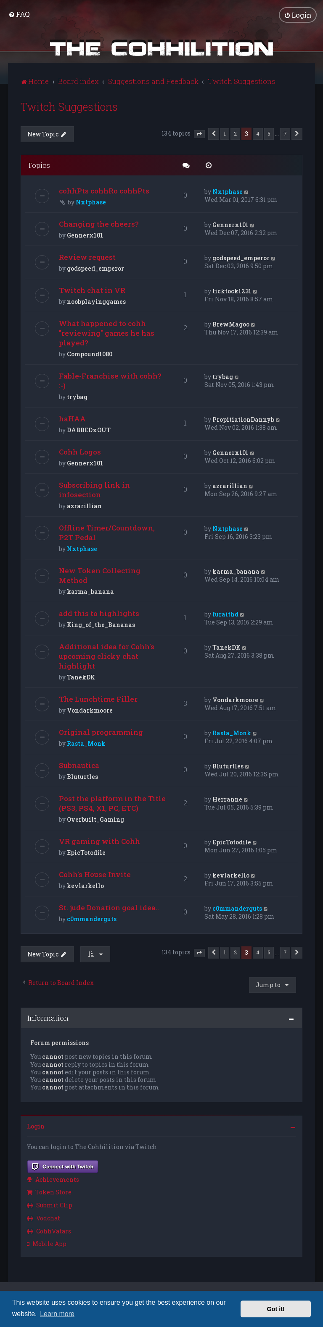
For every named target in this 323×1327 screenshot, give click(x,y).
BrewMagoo (230, 324)
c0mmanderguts (91, 919)
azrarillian (84, 506)
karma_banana (90, 592)
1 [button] (225, 133)
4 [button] (257, 133)
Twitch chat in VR (92, 290)
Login (36, 1126)
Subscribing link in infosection (94, 489)
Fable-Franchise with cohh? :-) (110, 380)
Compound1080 (89, 354)
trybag (77, 397)
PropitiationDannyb (243, 419)
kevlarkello (85, 886)
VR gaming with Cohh (99, 841)
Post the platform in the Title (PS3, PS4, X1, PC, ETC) (112, 803)
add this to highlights (99, 613)
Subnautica (79, 765)
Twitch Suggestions (69, 106)
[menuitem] (19, 14)
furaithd (225, 614)
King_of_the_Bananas (101, 625)
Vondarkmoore (90, 710)
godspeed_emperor (95, 268)
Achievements (53, 1179)
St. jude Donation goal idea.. (109, 907)
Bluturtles (82, 777)
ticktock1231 (232, 291)
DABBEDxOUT (89, 430)
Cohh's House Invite (95, 874)
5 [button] (268, 133)
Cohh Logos (80, 452)
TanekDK (81, 677)
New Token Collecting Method (99, 575)
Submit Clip (49, 1205)
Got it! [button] (276, 1309)
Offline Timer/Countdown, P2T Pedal (107, 532)
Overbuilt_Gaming (95, 819)
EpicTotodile (86, 853)
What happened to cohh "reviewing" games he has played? (106, 333)
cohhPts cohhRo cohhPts (104, 191)
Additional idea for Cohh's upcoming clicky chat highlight (106, 656)
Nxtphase (91, 202)
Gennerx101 (85, 235)
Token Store (49, 1192)
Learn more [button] (57, 1313)
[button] (199, 134)
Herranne (227, 799)
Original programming (101, 732)
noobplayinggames (96, 302)
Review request (87, 257)
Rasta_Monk (86, 743)
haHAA (72, 418)
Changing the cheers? (99, 224)
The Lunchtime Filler (98, 699)
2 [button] (235, 133)
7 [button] (285, 133)
